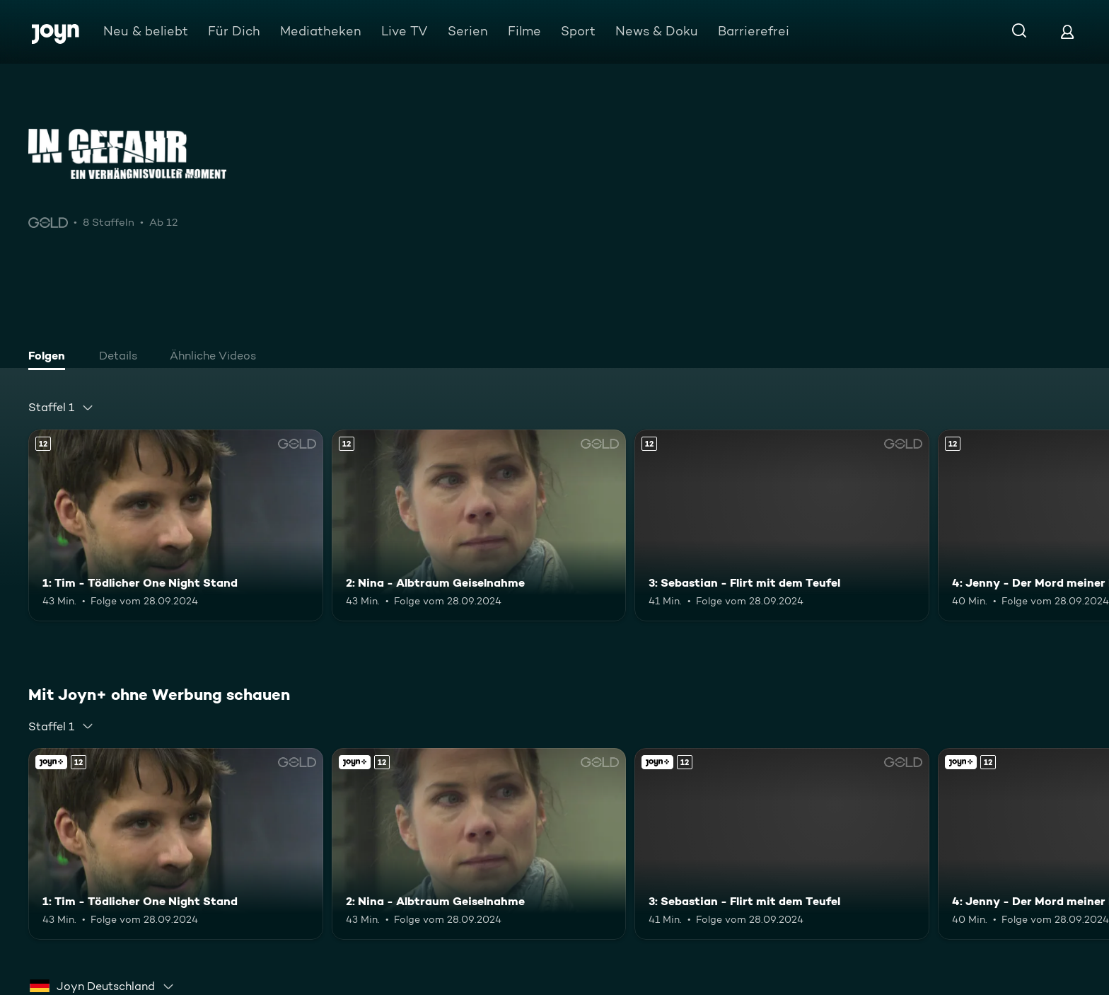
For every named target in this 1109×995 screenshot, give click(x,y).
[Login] (1067, 31)
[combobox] (61, 407)
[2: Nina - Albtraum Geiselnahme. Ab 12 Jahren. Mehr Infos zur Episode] (479, 525)
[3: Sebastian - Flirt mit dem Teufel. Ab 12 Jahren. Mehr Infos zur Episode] (781, 525)
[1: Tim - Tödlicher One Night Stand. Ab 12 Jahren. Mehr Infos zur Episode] (175, 525)
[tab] (50, 357)
